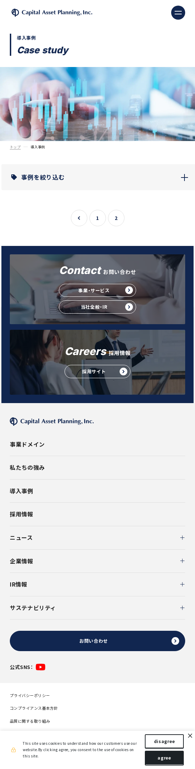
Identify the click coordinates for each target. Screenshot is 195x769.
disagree (164, 741)
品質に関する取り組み (30, 721)
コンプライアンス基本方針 (34, 708)
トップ (15, 147)
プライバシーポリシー (30, 695)
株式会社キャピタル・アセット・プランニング (52, 12)
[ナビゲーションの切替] (178, 13)
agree (164, 758)
